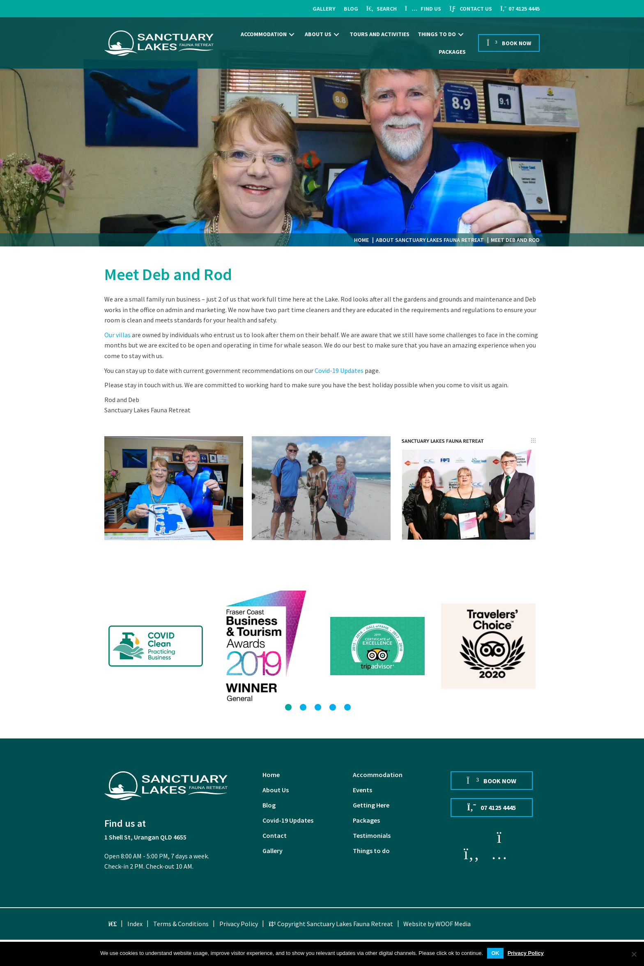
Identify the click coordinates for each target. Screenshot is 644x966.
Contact (274, 836)
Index (135, 924)
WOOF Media (453, 924)
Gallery (272, 851)
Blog (269, 805)
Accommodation (377, 775)
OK (495, 953)
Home (271, 775)
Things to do (371, 851)
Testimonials (372, 836)
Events (362, 790)
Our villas (117, 335)
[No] (634, 954)
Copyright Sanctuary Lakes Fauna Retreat (331, 924)
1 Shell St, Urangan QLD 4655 (145, 837)
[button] (292, 34)
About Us (275, 790)
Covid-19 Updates (339, 370)
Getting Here (371, 805)
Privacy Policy (238, 924)
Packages (366, 820)
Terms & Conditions (181, 924)
